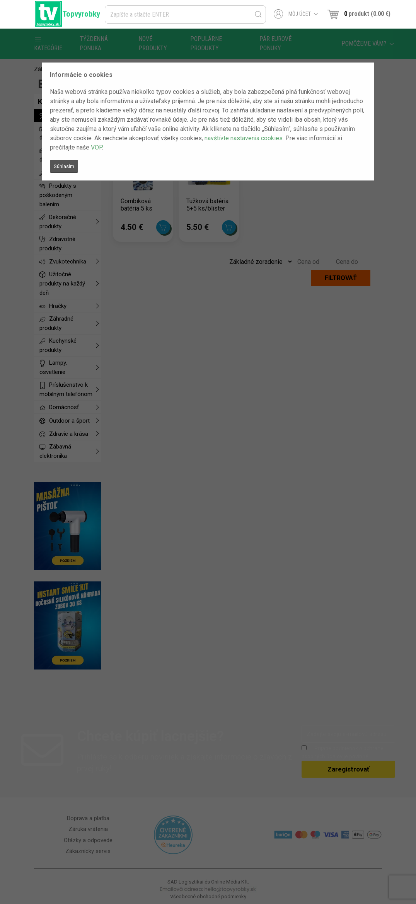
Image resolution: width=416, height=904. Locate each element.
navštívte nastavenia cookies (244, 138)
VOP (96, 147)
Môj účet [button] (296, 14)
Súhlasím (64, 166)
